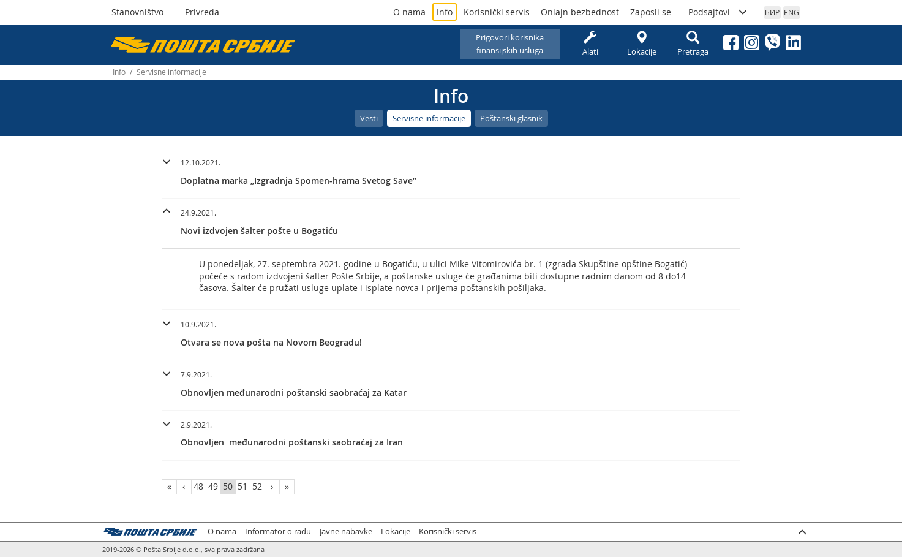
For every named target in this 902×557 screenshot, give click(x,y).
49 (213, 486)
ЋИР (772, 12)
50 (228, 486)
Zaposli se (650, 12)
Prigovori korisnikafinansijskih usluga (510, 44)
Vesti (369, 118)
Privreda (202, 12)
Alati (590, 44)
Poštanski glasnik (511, 118)
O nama (409, 12)
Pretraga (693, 44)
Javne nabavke (346, 531)
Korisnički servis (497, 12)
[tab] (451, 173)
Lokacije (642, 44)
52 (257, 486)
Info (445, 12)
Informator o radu (278, 531)
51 (242, 486)
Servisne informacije (429, 118)
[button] (451, 170)
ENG (791, 12)
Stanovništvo (137, 12)
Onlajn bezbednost (580, 12)
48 (198, 486)
